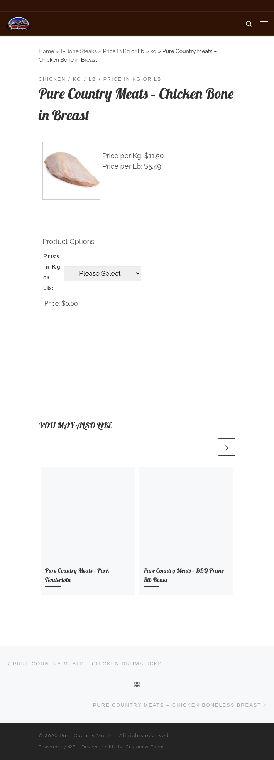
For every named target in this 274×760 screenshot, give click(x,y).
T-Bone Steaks (78, 51)
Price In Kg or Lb (123, 51)
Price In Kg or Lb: (52, 272)
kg (153, 51)
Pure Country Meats (86, 735)
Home (46, 51)
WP (72, 747)
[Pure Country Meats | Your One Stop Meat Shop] (18, 22)
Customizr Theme (146, 747)
